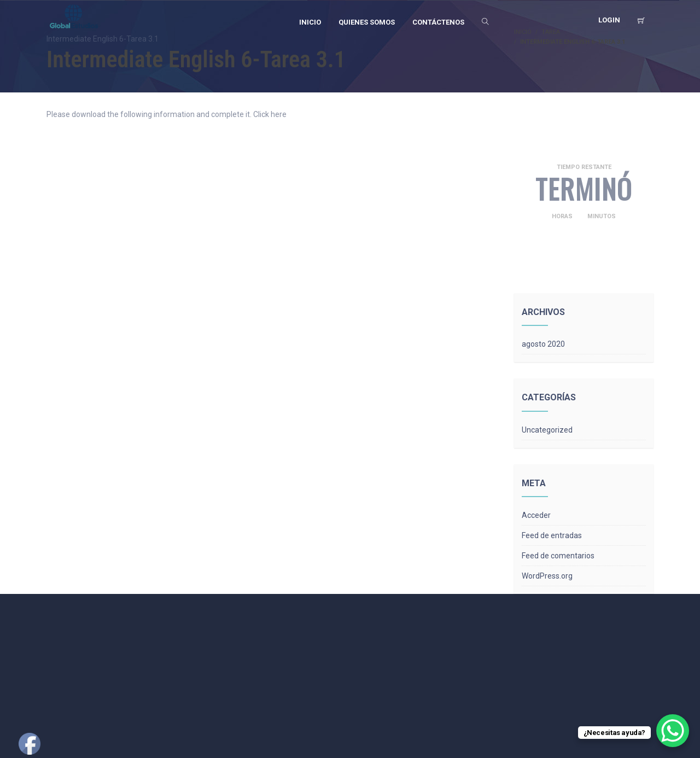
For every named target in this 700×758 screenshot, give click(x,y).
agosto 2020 (543, 344)
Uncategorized (547, 429)
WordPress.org (547, 576)
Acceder (536, 515)
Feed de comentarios (558, 555)
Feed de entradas (552, 535)
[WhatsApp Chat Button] (672, 730)
